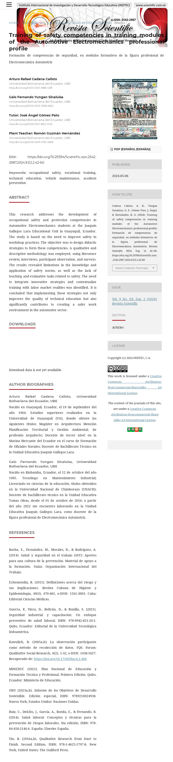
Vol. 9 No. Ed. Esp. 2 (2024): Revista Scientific (75, 23)
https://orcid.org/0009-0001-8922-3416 (30, 124)
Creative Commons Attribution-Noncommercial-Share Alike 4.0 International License (135, 414)
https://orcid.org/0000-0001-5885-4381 (30, 87)
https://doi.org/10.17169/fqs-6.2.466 (60, 659)
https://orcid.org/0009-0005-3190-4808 (31, 142)
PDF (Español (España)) (132, 149)
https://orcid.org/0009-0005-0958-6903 (31, 106)
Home (14, 23)
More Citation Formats (131, 268)
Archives (29, 23)
